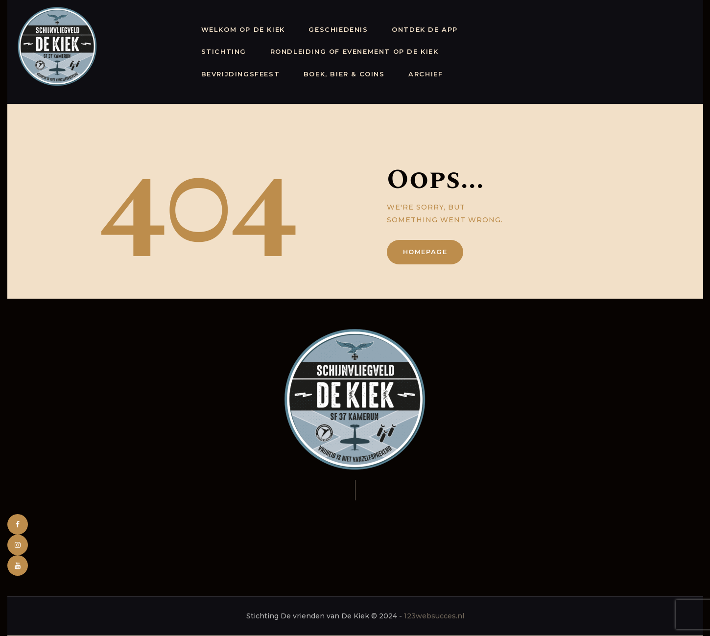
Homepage (425, 252)
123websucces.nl (434, 616)
